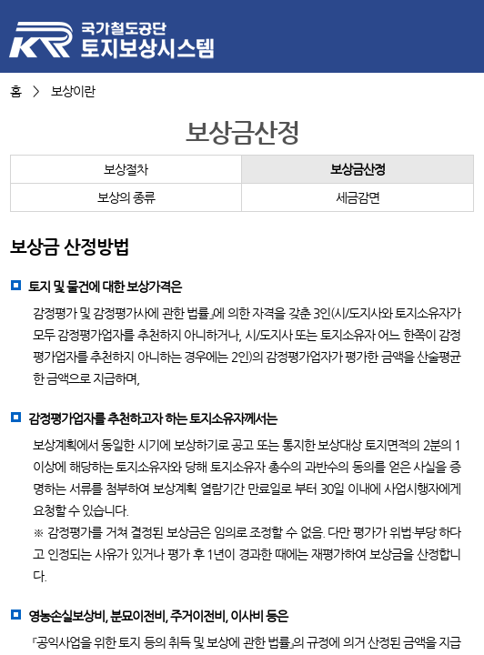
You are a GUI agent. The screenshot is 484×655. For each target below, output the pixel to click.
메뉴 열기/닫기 (461, 35)
